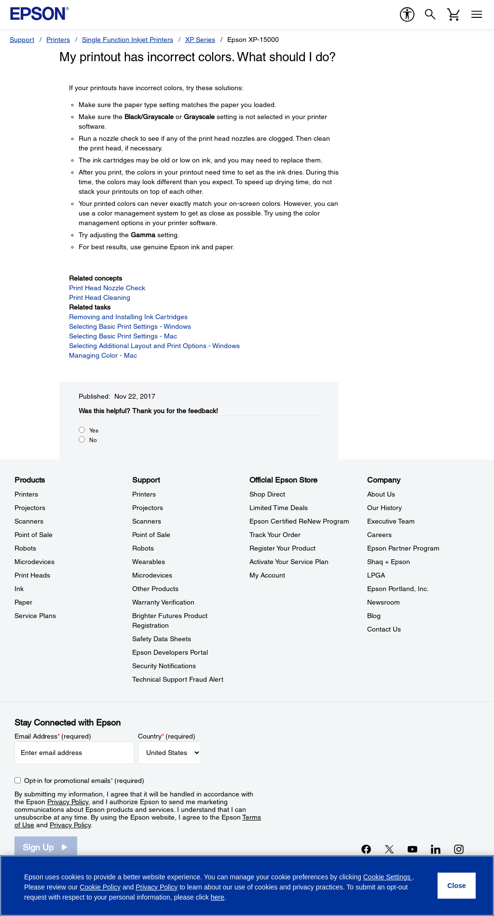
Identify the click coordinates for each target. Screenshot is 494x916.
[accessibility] (407, 14)
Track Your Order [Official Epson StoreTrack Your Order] (275, 535)
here (217, 897)
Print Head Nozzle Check (107, 288)
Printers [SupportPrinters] (144, 494)
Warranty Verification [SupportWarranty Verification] (163, 602)
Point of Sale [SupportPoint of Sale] (151, 535)
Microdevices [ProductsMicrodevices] (34, 562)
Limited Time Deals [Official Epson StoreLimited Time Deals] (278, 508)
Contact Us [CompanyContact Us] (384, 629)
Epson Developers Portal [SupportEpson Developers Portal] (170, 652)
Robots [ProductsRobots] (25, 548)
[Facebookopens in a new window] (366, 849)
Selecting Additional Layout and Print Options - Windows (154, 346)
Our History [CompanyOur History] (384, 508)
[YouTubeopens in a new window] (412, 849)
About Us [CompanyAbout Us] (381, 494)
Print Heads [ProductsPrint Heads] (32, 575)
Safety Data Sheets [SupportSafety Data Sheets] (161, 639)
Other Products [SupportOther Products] (155, 589)
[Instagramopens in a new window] (458, 849)
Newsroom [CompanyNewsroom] (383, 602)
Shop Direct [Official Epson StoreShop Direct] (267, 494)
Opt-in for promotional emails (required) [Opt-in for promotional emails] (84, 780)
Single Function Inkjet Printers (127, 39)
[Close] (457, 886)
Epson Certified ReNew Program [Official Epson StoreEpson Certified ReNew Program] (299, 521)
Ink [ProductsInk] (19, 589)
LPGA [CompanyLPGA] (376, 575)
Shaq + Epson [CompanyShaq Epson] (388, 562)
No (93, 440)
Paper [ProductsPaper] (23, 602)
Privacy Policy (67, 802)
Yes (93, 430)
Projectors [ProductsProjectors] (29, 508)
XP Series (200, 39)
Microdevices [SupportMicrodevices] (152, 575)
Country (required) (166, 736)
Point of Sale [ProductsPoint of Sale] (33, 535)
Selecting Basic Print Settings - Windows (130, 326)
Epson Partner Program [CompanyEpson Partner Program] (403, 548)
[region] (247, 885)
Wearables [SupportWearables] (148, 562)
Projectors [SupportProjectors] (147, 508)
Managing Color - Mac (103, 355)
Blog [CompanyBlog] (374, 616)
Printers (58, 39)
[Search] (430, 14)
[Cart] (453, 14)
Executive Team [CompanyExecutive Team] (391, 521)
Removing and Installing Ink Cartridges (128, 317)
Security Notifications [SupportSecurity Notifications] (164, 666)
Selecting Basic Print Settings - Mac (123, 336)
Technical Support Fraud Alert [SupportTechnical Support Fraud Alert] (177, 679)
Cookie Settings (387, 877)
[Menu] (476, 14)
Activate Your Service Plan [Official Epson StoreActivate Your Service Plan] (289, 562)
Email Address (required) (52, 736)
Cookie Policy (100, 887)
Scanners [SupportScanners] (146, 521)
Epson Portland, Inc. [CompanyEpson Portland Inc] (398, 589)
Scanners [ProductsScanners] (28, 521)
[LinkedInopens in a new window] (435, 849)
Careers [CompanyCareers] (379, 535)
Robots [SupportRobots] (143, 548)
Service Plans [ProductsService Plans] (35, 616)
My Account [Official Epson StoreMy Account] (267, 575)
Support (22, 39)
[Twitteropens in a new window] (389, 849)
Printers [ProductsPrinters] (26, 494)
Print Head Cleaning (99, 297)
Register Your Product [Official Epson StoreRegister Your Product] (282, 548)
